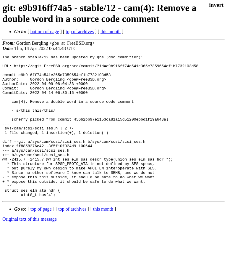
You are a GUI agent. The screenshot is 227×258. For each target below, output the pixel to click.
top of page (41, 237)
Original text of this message (29, 247)
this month (110, 31)
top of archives (80, 31)
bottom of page (44, 31)
